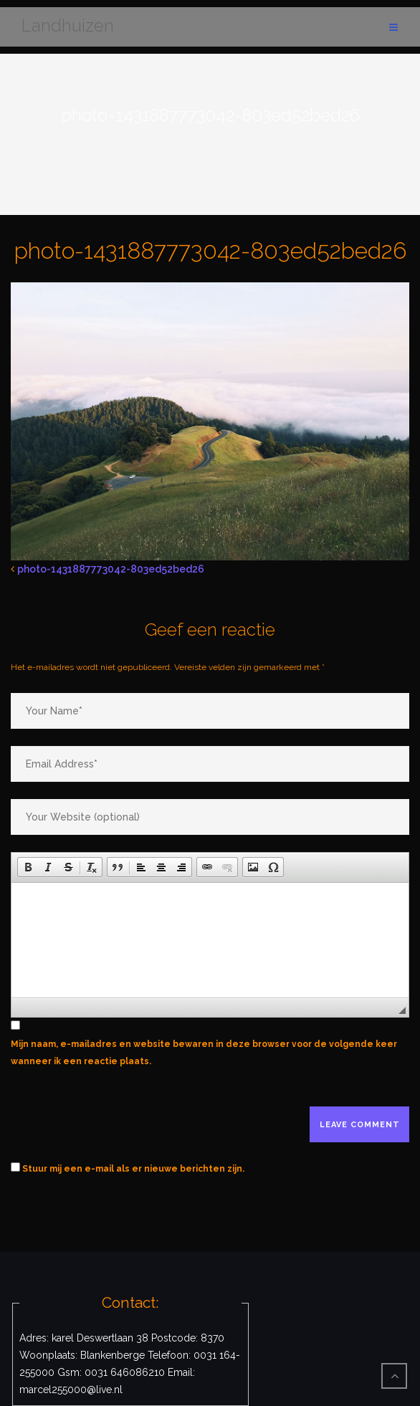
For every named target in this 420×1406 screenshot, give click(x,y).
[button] (28, 867)
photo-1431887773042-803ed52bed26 (110, 569)
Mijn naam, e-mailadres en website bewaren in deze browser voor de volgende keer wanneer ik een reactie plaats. (204, 1052)
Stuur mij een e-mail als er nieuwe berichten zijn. (133, 1169)
